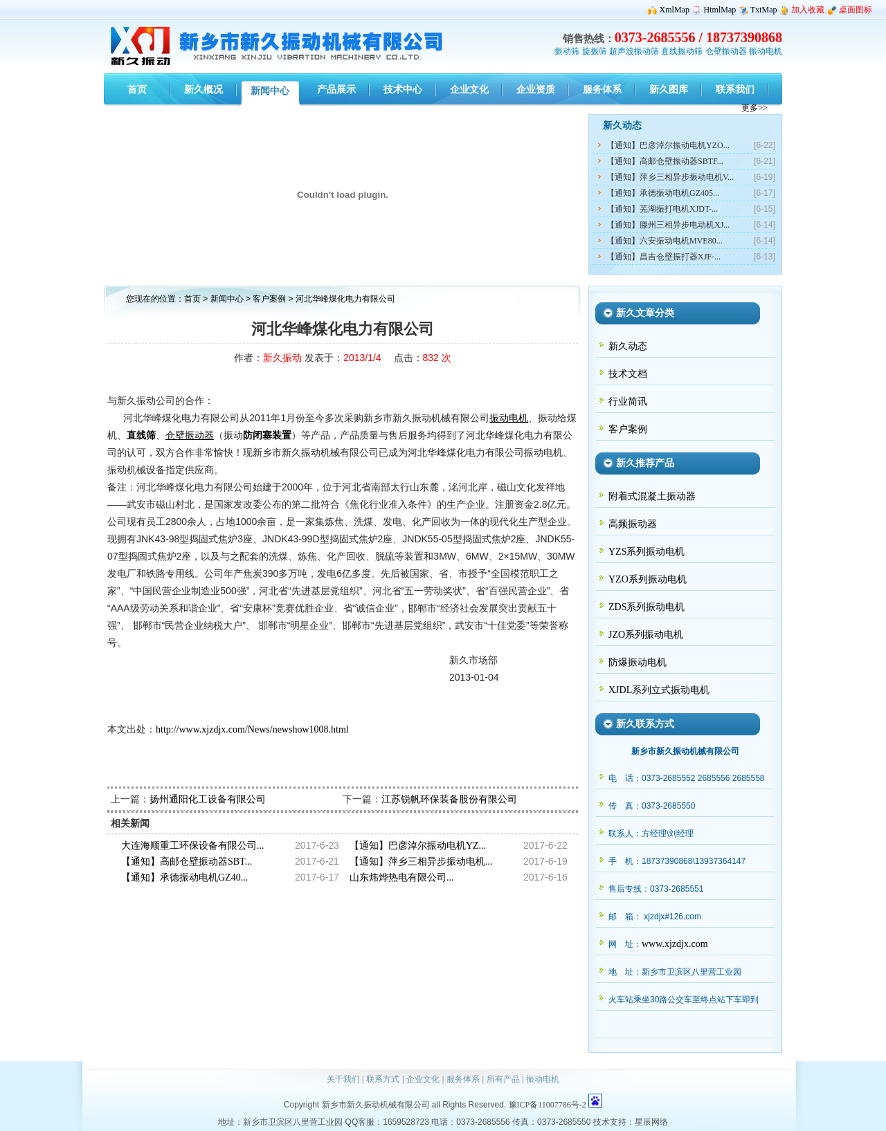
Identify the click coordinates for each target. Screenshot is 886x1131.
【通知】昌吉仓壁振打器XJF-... (663, 256)
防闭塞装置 (267, 435)
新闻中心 (227, 299)
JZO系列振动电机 (645, 634)
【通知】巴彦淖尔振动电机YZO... (668, 145)
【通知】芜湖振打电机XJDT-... (662, 209)
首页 (192, 299)
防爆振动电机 (637, 662)
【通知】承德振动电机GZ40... (184, 877)
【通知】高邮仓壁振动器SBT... (186, 861)
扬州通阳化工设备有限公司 (208, 799)
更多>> (754, 108)
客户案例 (270, 299)
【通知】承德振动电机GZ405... (662, 193)
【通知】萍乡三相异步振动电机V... (670, 177)
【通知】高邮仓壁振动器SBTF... (664, 161)
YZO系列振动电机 (647, 579)
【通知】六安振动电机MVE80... (664, 241)
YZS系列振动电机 (646, 551)
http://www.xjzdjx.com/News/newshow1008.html (252, 729)
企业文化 (423, 1079)
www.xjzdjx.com (675, 944)
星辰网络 (651, 1122)
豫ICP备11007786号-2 (547, 1105)
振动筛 (566, 51)
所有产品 (503, 1079)
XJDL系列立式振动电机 (658, 690)
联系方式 (382, 1079)
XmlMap (674, 10)
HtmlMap (720, 10)
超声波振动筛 (634, 51)
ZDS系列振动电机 (646, 607)
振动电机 (765, 51)
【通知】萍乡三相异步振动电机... (421, 861)
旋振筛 (594, 51)
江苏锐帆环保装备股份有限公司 (449, 799)
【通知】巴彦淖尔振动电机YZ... (418, 845)
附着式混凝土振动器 (652, 496)
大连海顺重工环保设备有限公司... (192, 845)
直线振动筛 (682, 51)
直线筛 (141, 435)
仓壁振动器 (726, 51)
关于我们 (343, 1079)
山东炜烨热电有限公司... (402, 877)
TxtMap (763, 10)
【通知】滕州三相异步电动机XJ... (668, 225)
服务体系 (463, 1079)
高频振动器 (632, 524)
